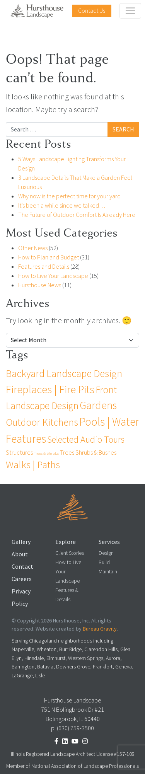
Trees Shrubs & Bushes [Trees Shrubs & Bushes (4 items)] (88, 452)
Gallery (21, 542)
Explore (65, 542)
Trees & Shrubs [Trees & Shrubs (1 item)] (46, 453)
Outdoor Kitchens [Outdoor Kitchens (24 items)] (42, 422)
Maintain (108, 571)
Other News (33, 248)
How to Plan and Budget (48, 257)
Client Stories (69, 553)
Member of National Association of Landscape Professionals (72, 766)
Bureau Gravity (100, 628)
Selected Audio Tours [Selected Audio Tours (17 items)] (86, 439)
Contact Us (91, 11)
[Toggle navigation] (130, 11)
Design (106, 553)
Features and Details (43, 267)
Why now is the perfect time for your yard (69, 196)
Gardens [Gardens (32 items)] (98, 405)
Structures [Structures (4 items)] (19, 452)
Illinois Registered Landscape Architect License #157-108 (73, 754)
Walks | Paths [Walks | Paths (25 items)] (33, 465)
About (20, 554)
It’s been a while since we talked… (61, 205)
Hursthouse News (39, 285)
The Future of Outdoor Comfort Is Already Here (76, 215)
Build (104, 562)
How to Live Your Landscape (53, 276)
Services (109, 542)
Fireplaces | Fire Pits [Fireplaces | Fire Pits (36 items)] (50, 389)
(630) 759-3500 (75, 728)
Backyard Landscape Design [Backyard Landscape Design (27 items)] (64, 373)
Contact (22, 567)
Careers (22, 579)
